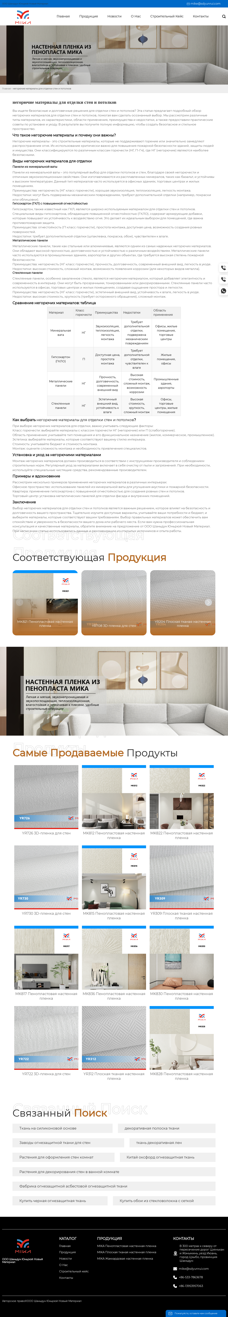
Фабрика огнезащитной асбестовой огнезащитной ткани (73, 1186)
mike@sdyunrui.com (206, 3)
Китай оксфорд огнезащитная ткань (160, 1157)
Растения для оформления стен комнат (56, 1157)
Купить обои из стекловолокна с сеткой (157, 1201)
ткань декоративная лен (159, 1143)
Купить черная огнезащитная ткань (52, 1201)
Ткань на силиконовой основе (47, 1128)
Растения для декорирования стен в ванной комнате (69, 1172)
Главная (6, 88)
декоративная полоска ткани (152, 1128)
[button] (208, 602)
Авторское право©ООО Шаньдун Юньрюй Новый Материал (42, 1301)
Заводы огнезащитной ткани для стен (54, 1143)
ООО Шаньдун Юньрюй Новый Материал (177, 526)
